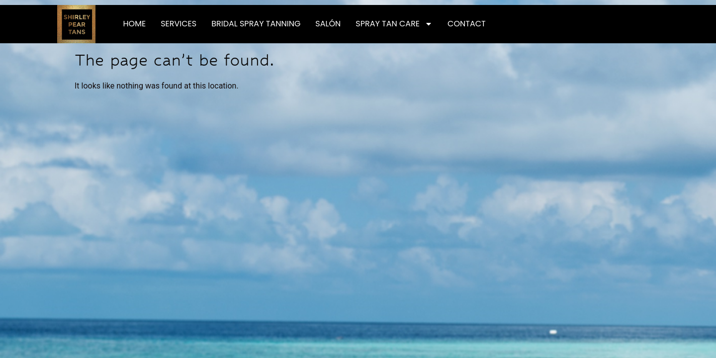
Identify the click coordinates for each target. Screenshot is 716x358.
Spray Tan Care (394, 23)
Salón (328, 23)
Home (134, 23)
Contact (467, 23)
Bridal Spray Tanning (255, 23)
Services (178, 23)
